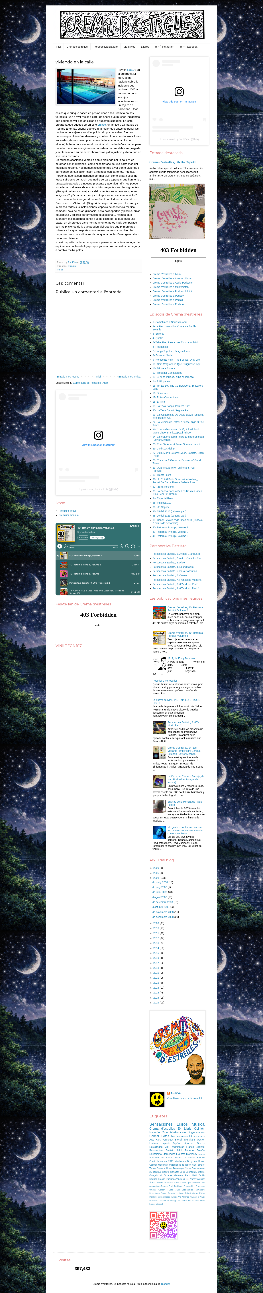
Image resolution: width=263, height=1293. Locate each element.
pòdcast (159, 1204)
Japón (176, 1143)
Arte (151, 1139)
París (187, 1175)
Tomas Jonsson (157, 1168)
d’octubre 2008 (161, 906)
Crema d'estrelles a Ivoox (167, 274)
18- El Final (159, 401)
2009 (156, 923)
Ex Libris (184, 1128)
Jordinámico (187, 1190)
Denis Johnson (187, 1172)
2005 (156, 867)
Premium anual (67, 510)
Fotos (165, 1136)
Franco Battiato (195, 1146)
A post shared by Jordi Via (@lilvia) (98, 489)
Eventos (180, 1154)
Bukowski (168, 1183)
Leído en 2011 (165, 1161)
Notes (188, 1168)
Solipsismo (155, 1154)
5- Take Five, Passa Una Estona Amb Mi (175, 342)
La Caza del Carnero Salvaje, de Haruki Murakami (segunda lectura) (186, 779)
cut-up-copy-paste (196, 1200)
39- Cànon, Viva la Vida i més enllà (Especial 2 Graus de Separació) (178, 522)
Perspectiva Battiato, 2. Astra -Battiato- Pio (177, 558)
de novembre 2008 (163, 912)
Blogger (165, 1283)
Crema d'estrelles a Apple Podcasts (173, 282)
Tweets (174, 1197)
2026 (156, 1002)
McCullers (200, 1190)
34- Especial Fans (163, 498)
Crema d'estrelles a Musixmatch (171, 287)
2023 (156, 987)
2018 (156, 967)
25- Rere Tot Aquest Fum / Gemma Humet (176, 444)
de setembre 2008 (163, 902)
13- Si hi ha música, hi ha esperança (173, 377)
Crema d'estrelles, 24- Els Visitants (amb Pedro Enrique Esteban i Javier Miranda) (184, 750)
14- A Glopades (161, 381)
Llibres (145, 46)
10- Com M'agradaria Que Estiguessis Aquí (177, 364)
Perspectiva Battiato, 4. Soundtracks (173, 566)
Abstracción (178, 1132)
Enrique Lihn (189, 1186)
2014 (156, 948)
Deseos (164, 1186)
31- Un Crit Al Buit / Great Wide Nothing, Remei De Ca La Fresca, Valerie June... (175, 481)
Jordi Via (176, 1093)
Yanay (193, 1179)
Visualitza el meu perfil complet (184, 1098)
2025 (156, 997)
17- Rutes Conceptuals (165, 397)
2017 (156, 962)
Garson (161, 1190)
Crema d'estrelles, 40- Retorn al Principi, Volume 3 (185, 634)
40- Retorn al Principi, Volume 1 (170, 527)
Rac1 (130, 69)
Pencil (60, 269)
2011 (156, 933)
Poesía (178, 1157)
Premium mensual (69, 515)
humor (152, 1204)
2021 (156, 977)
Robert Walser (191, 1193)
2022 (156, 982)
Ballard (160, 1183)
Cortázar (174, 1172)
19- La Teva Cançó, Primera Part (171, 406)
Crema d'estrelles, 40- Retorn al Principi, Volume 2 (185, 609)
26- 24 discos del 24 (164, 448)
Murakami (189, 1139)
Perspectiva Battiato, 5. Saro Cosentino (175, 571)
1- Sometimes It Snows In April (170, 322)
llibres (169, 1168)
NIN (179, 1150)
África (152, 1182)
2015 (156, 952)
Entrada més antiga (129, 376)
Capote (166, 1172)
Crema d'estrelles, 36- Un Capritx (172, 162)
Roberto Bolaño (195, 1150)
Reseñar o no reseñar (165, 680)
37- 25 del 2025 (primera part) (169, 511)
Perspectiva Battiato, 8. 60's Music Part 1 (176, 584)
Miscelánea (154, 1193)
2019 (156, 972)
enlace (102, 124)
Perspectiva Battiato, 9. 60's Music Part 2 (176, 588)
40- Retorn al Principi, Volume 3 (170, 536)
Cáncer (154, 1136)
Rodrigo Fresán (157, 1179)
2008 (156, 877)
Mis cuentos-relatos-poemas (188, 1136)
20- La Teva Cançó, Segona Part (171, 410)
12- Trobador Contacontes (167, 372)
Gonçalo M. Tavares (160, 1175)
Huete (170, 1190)
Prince (164, 1193)
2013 (156, 942)
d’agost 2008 (160, 897)
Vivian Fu (194, 1197)
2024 (156, 992)
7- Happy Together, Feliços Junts (171, 351)
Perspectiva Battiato (105, 46)
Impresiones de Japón (179, 1165)
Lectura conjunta (159, 1143)
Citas (176, 1183)
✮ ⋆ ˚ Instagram (164, 46)
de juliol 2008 (160, 892)
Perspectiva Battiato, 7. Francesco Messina (177, 579)
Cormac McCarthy (158, 1165)
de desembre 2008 (163, 916)
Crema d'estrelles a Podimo (168, 304)
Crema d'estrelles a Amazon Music (172, 278)
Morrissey (191, 1154)
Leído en (188, 1143)
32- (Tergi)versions (163, 486)
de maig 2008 (160, 882)
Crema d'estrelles (77, 46)
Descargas (178, 1168)
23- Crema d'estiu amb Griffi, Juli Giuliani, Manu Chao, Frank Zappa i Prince (176, 431)
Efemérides (168, 1154)
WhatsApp (171, 1200)
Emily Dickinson (176, 1186)
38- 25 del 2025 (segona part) (169, 515)
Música (198, 1124)
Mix (166, 1146)
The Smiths (189, 1157)
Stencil (178, 1139)
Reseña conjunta (176, 1193)
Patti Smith (198, 1175)
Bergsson (192, 1161)
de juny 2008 (160, 887)
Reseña (154, 1132)
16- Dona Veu (160, 393)
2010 (156, 928)
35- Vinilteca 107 (162, 502)
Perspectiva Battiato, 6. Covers (170, 575)
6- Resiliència (160, 346)
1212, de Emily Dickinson (182, 658)
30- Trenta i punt (162, 474)
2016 (156, 957)
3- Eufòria (158, 333)
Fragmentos (177, 1146)
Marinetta (179, 1175)
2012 (156, 938)
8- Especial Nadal (163, 355)
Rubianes (171, 1179)
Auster (201, 1139)
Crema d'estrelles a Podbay (168, 295)
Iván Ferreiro (198, 1165)
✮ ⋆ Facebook (188, 46)
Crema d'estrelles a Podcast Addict (172, 291)
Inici (58, 46)
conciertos (182, 1200)
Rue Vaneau (198, 1168)
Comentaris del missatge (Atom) (91, 382)
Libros (182, 1124)
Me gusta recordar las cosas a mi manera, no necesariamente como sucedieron (185, 830)
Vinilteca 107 (182, 1179)
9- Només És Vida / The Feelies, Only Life (176, 359)
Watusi (163, 1200)
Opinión (72, 266)
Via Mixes (129, 46)
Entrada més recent (67, 376)
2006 (156, 873)
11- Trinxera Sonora (164, 368)
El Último (200, 1172)
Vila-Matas (180, 1161)
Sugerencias (196, 1132)
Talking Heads (163, 1197)
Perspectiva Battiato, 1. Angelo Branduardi (176, 553)
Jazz (178, 1190)
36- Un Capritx (161, 507)
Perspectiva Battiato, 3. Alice (169, 562)
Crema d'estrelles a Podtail (168, 299)
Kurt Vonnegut (164, 1139)
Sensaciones (161, 1124)
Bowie (201, 1161)
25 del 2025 (155, 1172)
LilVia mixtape (167, 1157)
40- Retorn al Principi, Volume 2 (170, 531)
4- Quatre (158, 338)
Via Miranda (183, 1197)
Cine (165, 1132)
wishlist (201, 1179)
